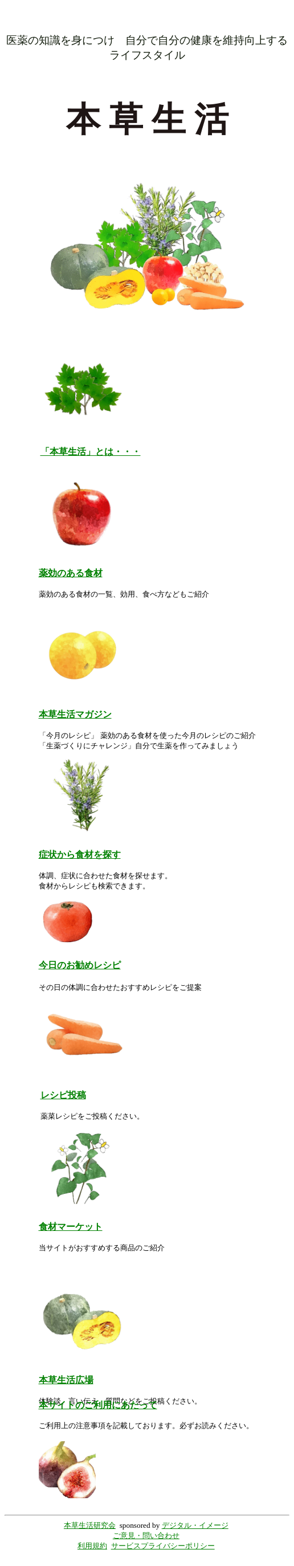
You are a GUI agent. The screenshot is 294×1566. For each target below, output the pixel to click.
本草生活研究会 (90, 1525)
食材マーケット (71, 1226)
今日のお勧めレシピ (80, 965)
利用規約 (92, 1545)
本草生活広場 (66, 1380)
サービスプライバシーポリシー (163, 1545)
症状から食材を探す (80, 854)
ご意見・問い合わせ (146, 1535)
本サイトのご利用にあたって (98, 1405)
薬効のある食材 (71, 573)
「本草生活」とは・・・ (90, 451)
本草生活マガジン (75, 714)
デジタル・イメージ (195, 1525)
